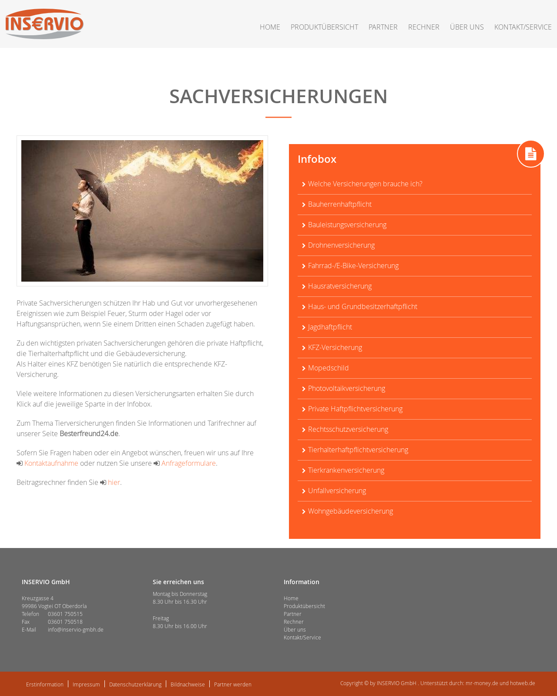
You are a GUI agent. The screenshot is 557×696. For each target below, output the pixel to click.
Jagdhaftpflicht (330, 327)
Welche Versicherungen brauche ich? (365, 183)
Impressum (86, 684)
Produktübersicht (324, 27)
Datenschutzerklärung (135, 684)
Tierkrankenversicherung (346, 470)
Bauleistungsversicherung (347, 224)
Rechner (424, 27)
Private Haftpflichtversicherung (355, 409)
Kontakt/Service (523, 27)
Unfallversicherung (337, 490)
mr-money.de (482, 682)
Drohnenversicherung (341, 245)
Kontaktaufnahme (47, 463)
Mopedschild (328, 368)
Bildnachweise (188, 684)
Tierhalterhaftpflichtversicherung (358, 449)
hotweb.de (522, 682)
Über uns (467, 27)
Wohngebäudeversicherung (350, 511)
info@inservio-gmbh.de (76, 629)
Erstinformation (45, 684)
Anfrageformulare (185, 463)
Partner (383, 27)
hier (110, 482)
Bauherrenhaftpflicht (340, 204)
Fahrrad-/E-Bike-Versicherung (353, 265)
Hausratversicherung (340, 286)
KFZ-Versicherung (335, 347)
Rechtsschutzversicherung (348, 429)
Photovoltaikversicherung (346, 388)
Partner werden (233, 684)
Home (270, 27)
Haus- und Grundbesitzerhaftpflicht (362, 306)
